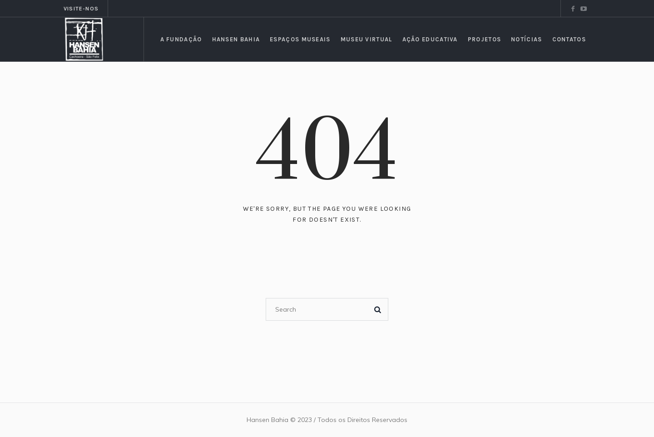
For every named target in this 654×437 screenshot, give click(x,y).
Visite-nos (81, 8)
